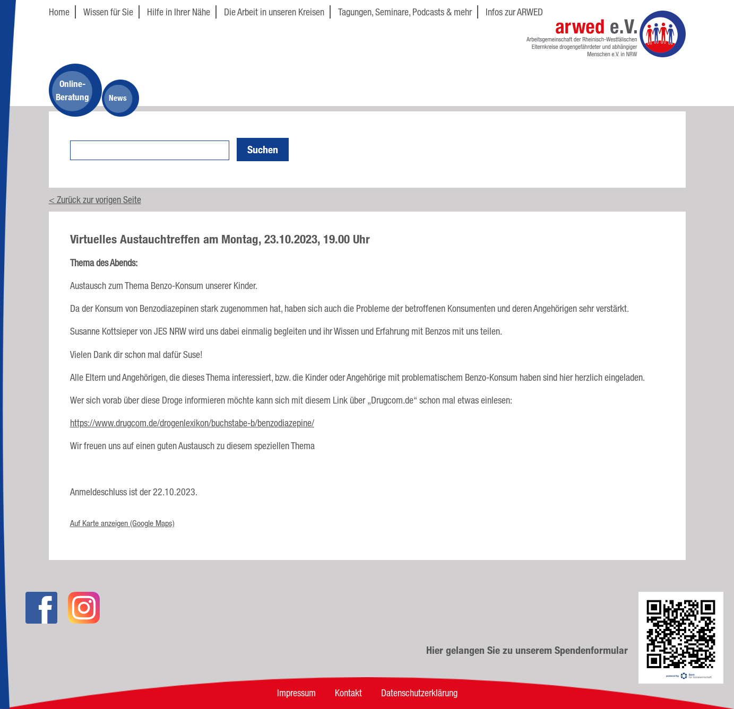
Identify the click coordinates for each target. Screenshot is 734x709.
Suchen (262, 149)
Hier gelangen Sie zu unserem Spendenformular (527, 650)
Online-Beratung (72, 90)
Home (59, 11)
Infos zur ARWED (514, 11)
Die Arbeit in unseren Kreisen (274, 11)
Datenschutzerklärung (419, 692)
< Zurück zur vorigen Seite (95, 199)
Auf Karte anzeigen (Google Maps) (122, 523)
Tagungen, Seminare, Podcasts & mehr (405, 11)
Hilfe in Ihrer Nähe (178, 11)
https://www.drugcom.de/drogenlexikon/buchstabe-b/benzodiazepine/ (192, 422)
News (118, 98)
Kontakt (348, 692)
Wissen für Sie (108, 11)
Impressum (296, 692)
